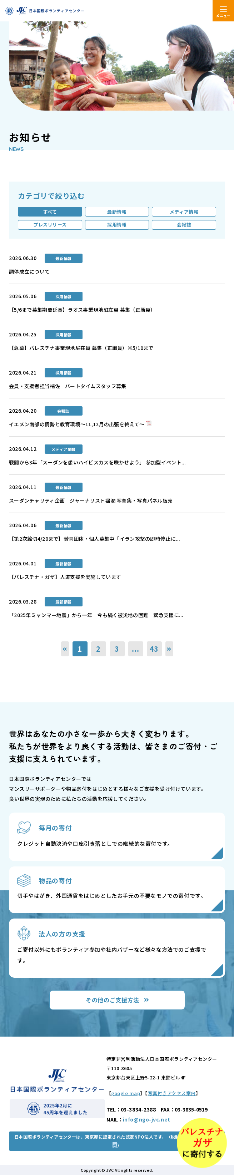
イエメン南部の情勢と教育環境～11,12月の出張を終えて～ (76, 424)
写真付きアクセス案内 (172, 1093)
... (135, 649)
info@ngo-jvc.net (146, 1119)
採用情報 (116, 224)
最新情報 (116, 211)
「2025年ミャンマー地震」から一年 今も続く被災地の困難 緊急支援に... (96, 615)
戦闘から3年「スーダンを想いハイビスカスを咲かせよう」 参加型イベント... (97, 462)
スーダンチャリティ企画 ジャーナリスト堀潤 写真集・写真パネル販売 (93, 500)
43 (154, 649)
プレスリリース (50, 224)
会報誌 (184, 224)
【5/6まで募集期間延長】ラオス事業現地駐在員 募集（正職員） (82, 309)
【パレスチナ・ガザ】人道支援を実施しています (65, 576)
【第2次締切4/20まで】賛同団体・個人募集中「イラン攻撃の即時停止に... (94, 538)
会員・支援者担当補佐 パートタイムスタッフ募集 (67, 386)
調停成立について (29, 271)
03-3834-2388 (138, 1109)
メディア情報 (184, 211)
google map (125, 1093)
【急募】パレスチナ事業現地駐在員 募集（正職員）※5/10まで (81, 347)
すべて (50, 211)
